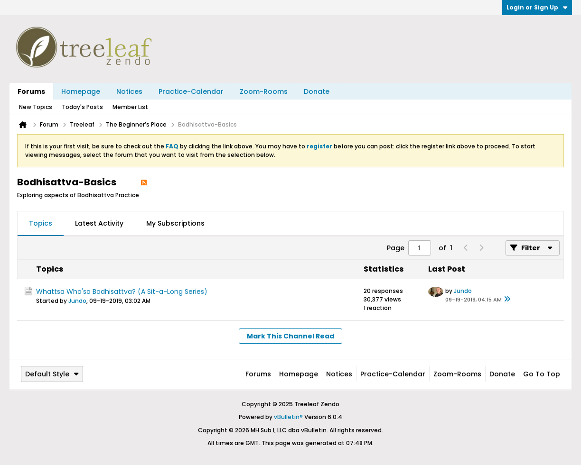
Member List (130, 107)
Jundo (77, 301)
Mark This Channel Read (290, 336)
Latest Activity (99, 223)
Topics (40, 223)
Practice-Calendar (191, 91)
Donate (316, 91)
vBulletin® (288, 417)
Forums (31, 91)
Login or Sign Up (537, 7)
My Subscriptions (175, 223)
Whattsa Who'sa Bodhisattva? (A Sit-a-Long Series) (121, 291)
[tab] (41, 223)
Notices (129, 91)
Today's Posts (82, 107)
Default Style (52, 374)
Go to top (541, 374)
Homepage (80, 91)
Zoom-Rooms (264, 91)
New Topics (35, 107)
